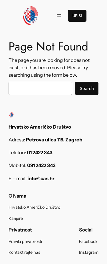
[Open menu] (59, 15)
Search (87, 88)
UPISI (77, 16)
